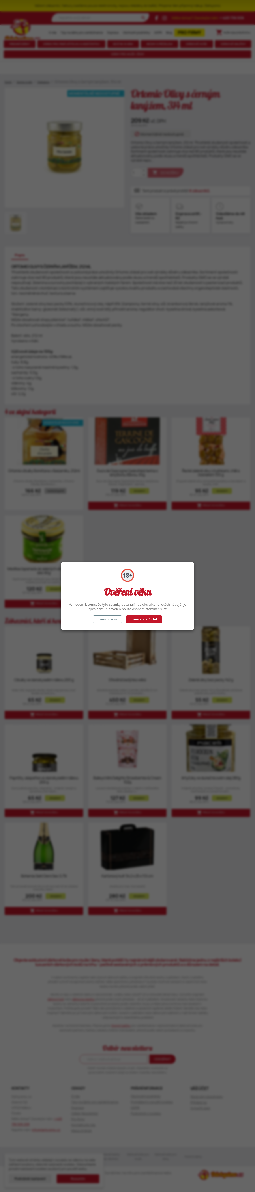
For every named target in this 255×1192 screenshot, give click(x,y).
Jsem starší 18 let (144, 619)
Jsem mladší (107, 619)
